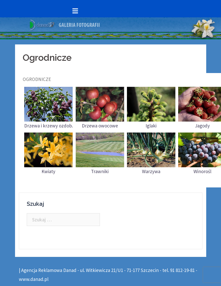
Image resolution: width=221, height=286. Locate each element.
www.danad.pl (33, 279)
